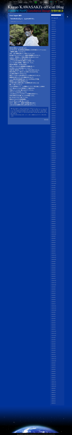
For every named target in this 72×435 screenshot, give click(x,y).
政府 (21, 111)
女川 (41, 109)
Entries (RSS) (45, 434)
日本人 (27, 111)
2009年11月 (54, 384)
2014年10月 (54, 259)
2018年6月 (54, 166)
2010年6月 (54, 369)
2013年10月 (54, 284)
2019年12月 (54, 128)
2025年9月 (54, 20)
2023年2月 (54, 48)
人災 (19, 109)
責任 (43, 112)
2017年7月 (54, 189)
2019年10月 (54, 132)
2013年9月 (54, 286)
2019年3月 (54, 147)
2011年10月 (54, 335)
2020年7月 (54, 113)
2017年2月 (54, 200)
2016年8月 (54, 213)
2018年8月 (54, 162)
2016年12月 (54, 204)
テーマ (39, 108)
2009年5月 (54, 396)
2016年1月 (54, 227)
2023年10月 (54, 31)
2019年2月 (54, 149)
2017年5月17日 (26, 108)
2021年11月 (54, 79)
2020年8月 (54, 111)
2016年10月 (54, 208)
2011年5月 (54, 346)
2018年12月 (54, 153)
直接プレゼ (16, 112)
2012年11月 (54, 308)
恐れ (13, 111)
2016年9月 (54, 210)
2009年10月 (54, 386)
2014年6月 (54, 267)
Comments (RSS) (51, 434)
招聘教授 (18, 111)
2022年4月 (54, 69)
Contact (61, 1)
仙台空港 (22, 109)
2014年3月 (54, 274)
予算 (16, 109)
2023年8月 (54, 35)
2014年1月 (54, 278)
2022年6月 (54, 65)
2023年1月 (54, 50)
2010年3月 (54, 375)
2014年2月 (54, 276)
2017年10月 (54, 183)
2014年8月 (54, 263)
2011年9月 (54, 337)
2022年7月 (54, 63)
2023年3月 (54, 46)
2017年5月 (54, 194)
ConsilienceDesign (17, 114)
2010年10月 (54, 360)
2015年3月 (54, 248)
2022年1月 (54, 75)
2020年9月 (54, 109)
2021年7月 (54, 88)
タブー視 (35, 108)
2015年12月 (54, 229)
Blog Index (15, 1)
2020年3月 (54, 122)
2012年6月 (54, 318)
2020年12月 (54, 103)
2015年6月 (54, 242)
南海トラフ (29, 109)
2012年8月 (54, 314)
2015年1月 (54, 253)
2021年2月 (54, 98)
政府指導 (24, 111)
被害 (36, 112)
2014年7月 (54, 265)
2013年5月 (54, 295)
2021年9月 (54, 84)
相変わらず (21, 112)
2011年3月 (54, 350)
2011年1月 (54, 354)
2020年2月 (54, 124)
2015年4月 (54, 246)
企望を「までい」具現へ (26, 114)
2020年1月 (54, 126)
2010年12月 (54, 356)
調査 (41, 112)
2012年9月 (54, 312)
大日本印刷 (36, 109)
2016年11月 (54, 206)
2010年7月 (54, 367)
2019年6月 (54, 141)
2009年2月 (54, 403)
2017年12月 (54, 179)
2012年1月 (54, 329)
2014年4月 (54, 272)
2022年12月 (54, 52)
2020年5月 (54, 117)
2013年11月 (54, 282)
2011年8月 (54, 339)
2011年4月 (54, 348)
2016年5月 (54, 219)
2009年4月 (54, 398)
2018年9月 (54, 160)
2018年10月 (54, 158)
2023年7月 (54, 37)
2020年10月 (54, 107)
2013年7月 (54, 291)
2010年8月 (54, 365)
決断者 (42, 111)
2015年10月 (54, 234)
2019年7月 (54, 139)
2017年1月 (54, 202)
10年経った (17, 108)
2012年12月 (54, 305)
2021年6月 (54, 90)
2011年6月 (54, 343)
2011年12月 (54, 331)
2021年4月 (54, 94)
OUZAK (51, 1)
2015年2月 (54, 251)
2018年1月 (54, 177)
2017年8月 (54, 187)
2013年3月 (54, 299)
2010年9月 (54, 362)
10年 (14, 108)
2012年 (21, 108)
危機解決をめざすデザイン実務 (37, 114)
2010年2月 (54, 377)
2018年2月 (54, 175)
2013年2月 (54, 301)
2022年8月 (54, 60)
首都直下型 (15, 113)
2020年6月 (54, 115)
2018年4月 (54, 170)
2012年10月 (54, 310)
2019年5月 (54, 143)
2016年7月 (54, 215)
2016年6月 (54, 217)
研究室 (28, 112)
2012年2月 (54, 327)
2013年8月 (54, 289)
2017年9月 (54, 185)
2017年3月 (54, 198)
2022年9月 (54, 58)
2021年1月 (54, 101)
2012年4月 (54, 322)
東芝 (35, 111)
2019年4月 (54, 145)
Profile (10, 1)
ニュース (42, 108)
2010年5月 (54, 371)
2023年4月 (54, 44)
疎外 (13, 112)
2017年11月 (54, 181)
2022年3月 (54, 71)
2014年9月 (54, 261)
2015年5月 (54, 244)
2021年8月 (54, 86)
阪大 (45, 112)
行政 (34, 112)
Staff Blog (30, 1)
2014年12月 (54, 255)
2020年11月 (54, 105)
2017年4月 (54, 196)
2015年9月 (54, 236)
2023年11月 (54, 29)
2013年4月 (54, 297)
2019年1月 (54, 151)
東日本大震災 (41, 2)
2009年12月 (54, 381)
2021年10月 (54, 82)
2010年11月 (54, 358)
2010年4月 (54, 373)
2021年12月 (54, 77)
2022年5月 (54, 67)
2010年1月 (54, 379)
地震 (32, 109)
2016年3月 (54, 223)
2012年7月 (54, 316)
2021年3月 (54, 96)
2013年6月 (54, 293)
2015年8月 (54, 238)
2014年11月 (54, 257)
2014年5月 (54, 270)
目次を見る (46, 119)
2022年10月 (54, 56)
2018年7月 (54, 164)
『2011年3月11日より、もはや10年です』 (22, 19)
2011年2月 (54, 352)
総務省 (31, 112)
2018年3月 (54, 172)
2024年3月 (54, 27)
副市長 (25, 109)
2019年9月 (54, 134)
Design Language (25, 2)
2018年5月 (54, 168)
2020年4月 (54, 120)
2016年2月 (54, 225)
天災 (39, 109)
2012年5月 (54, 320)
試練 (38, 112)
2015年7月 (54, 240)
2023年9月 (54, 33)
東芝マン (38, 111)
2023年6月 (54, 39)
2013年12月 (54, 280)
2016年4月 (54, 221)
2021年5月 (54, 92)
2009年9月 (54, 388)
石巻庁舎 (25, 112)
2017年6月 (54, 191)
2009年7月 (54, 392)
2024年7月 (54, 25)
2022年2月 (54, 73)
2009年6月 (54, 394)
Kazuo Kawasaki (46, 2)
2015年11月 (54, 232)
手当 (15, 111)
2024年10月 (54, 22)
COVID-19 (31, 108)
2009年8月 (54, 390)
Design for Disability (20, 2)
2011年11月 (54, 333)
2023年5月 (54, 41)
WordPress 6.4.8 (39, 434)
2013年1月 (54, 303)
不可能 (14, 109)
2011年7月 (54, 341)
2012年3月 (54, 324)
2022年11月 (54, 54)
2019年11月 (54, 130)
